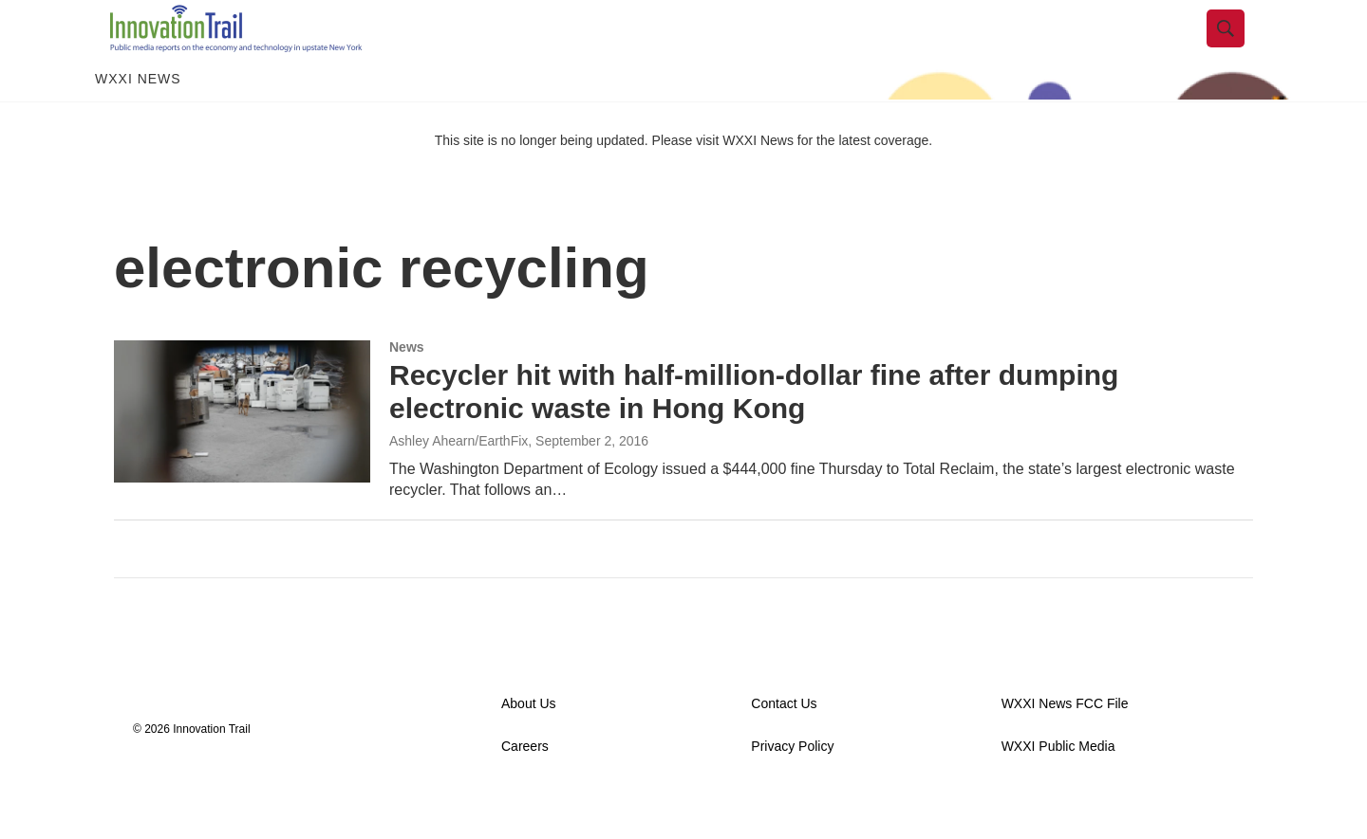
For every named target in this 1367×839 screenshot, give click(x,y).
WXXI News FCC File (1065, 746)
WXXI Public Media (1058, 789)
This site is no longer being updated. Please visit (579, 183)
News (406, 389)
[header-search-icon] (1241, 50)
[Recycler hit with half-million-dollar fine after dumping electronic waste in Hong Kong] (242, 454)
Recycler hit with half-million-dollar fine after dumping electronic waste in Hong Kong (753, 434)
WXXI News (138, 121)
